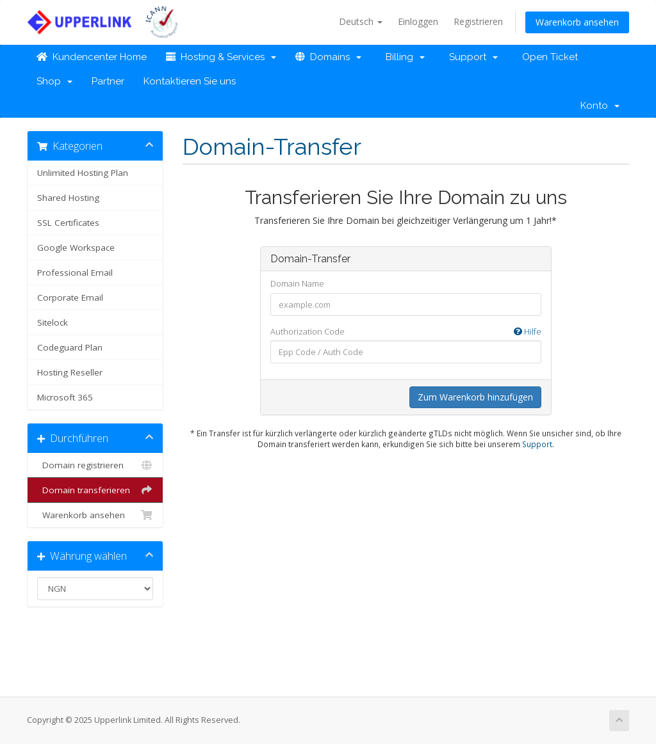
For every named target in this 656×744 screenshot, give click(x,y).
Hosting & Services (221, 57)
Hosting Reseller (69, 372)
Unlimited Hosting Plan (82, 172)
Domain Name (297, 283)
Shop (54, 81)
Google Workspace (76, 247)
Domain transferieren (95, 490)
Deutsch (360, 21)
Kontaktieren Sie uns (190, 81)
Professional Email (75, 272)
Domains (328, 57)
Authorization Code (405, 332)
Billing (403, 57)
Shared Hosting (68, 197)
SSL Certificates (68, 222)
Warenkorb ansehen (577, 22)
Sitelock (52, 322)
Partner (108, 81)
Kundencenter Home (92, 57)
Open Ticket (547, 57)
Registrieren (478, 21)
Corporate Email (70, 297)
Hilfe (527, 331)
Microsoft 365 (65, 397)
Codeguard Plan (69, 347)
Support (471, 57)
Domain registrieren (95, 465)
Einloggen (418, 21)
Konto (599, 105)
